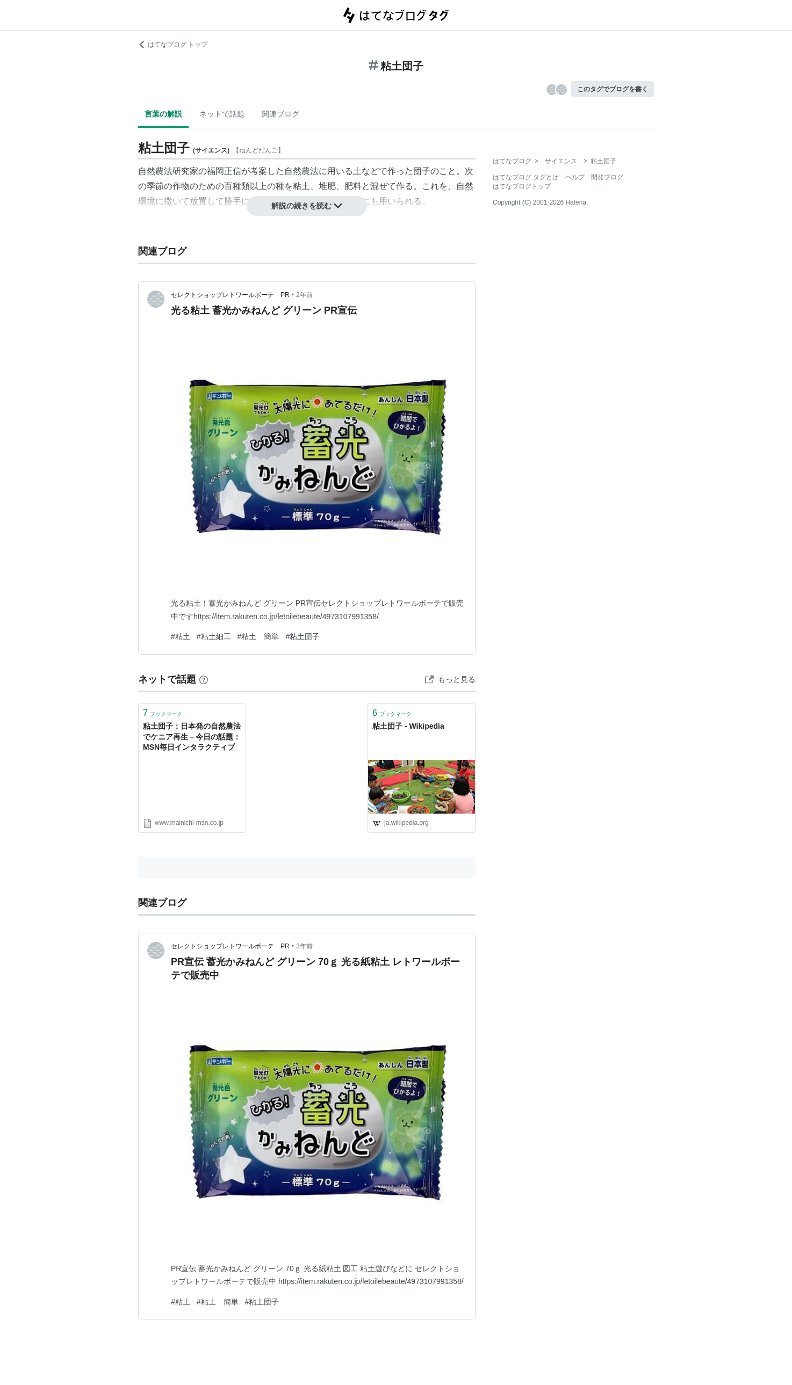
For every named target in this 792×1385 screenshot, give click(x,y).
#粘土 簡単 (258, 636)
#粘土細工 (214, 636)
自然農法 (301, 171)
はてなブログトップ (522, 186)
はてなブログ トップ (172, 44)
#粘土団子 (302, 636)
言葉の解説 (163, 114)
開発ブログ (607, 177)
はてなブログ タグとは (526, 177)
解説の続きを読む (306, 205)
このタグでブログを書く (612, 89)
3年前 (304, 946)
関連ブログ (280, 114)
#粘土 (180, 636)
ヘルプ (575, 177)
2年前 (304, 295)
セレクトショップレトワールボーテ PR (230, 295)
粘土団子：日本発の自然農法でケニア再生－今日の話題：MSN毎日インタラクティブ (192, 736)
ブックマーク (162, 712)
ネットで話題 (221, 114)
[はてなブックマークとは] (203, 679)
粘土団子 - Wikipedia (408, 726)
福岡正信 (224, 171)
